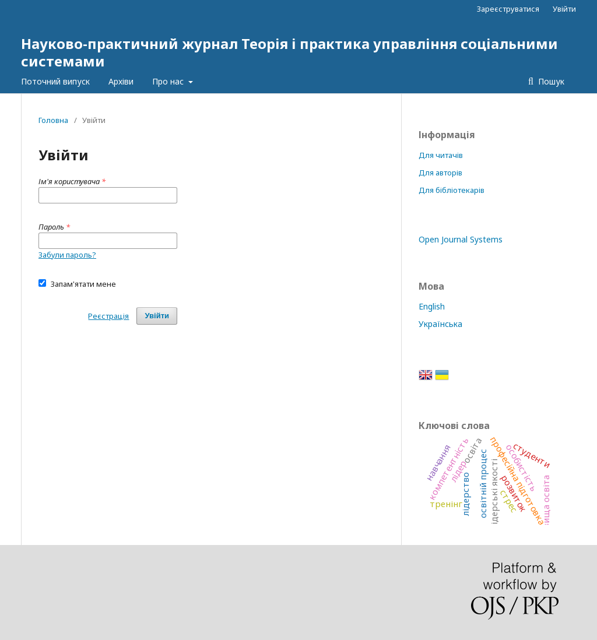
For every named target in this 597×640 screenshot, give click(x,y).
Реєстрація (108, 316)
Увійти (564, 8)
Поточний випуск (55, 81)
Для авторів (440, 172)
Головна (53, 120)
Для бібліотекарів (451, 190)
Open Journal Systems (461, 239)
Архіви (121, 81)
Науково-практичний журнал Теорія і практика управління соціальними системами (289, 52)
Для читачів (441, 155)
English (432, 306)
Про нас (169, 81)
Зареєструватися (508, 8)
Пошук (550, 81)
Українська (440, 323)
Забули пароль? (67, 254)
